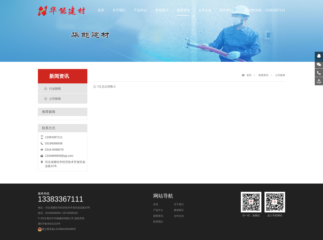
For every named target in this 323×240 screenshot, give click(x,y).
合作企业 (179, 215)
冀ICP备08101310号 (49, 223)
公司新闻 (55, 98)
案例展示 (179, 210)
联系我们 (158, 221)
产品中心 (158, 210)
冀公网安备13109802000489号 (59, 229)
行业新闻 (55, 88)
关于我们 (179, 204)
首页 (249, 75)
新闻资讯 (263, 75)
